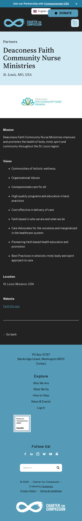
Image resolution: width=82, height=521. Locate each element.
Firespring (47, 486)
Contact (41, 363)
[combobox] (37, 468)
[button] (76, 3)
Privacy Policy (28, 490)
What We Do (41, 389)
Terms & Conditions (51, 490)
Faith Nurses (11, 306)
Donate (63, 13)
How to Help (41, 395)
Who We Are (41, 383)
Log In (41, 407)
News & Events (41, 401)
